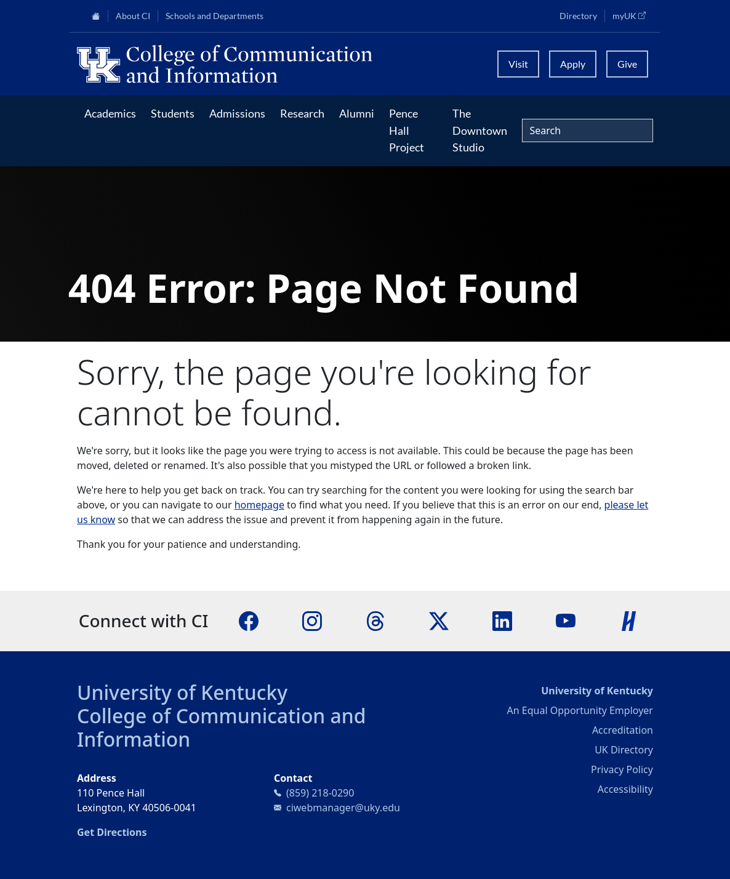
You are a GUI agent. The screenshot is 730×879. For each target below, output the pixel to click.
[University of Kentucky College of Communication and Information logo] (280, 64)
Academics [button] (110, 113)
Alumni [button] (356, 113)
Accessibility (625, 789)
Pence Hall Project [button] (406, 130)
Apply (572, 64)
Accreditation (622, 730)
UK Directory (624, 750)
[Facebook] (249, 620)
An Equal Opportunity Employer (580, 710)
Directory (578, 16)
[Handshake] (629, 620)
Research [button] (302, 113)
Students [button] (173, 113)
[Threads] (375, 620)
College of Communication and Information (221, 727)
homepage (259, 505)
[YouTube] (566, 620)
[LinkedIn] (502, 620)
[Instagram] (312, 620)
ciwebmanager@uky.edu (343, 807)
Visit (518, 64)
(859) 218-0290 (320, 793)
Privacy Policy (622, 769)
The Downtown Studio (479, 130)
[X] (439, 620)
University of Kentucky (182, 692)
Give (627, 64)
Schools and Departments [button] (214, 16)
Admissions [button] (237, 113)
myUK (632, 15)
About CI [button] (133, 16)
